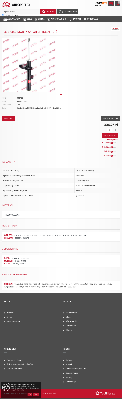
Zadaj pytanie (72, 373)
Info (36, 394)
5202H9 (74, 235)
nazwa (17, 15)
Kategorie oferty (14, 321)
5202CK (26, 235)
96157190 (82, 235)
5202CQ (42, 235)
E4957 (23, 261)
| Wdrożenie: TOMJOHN (46, 393)
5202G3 (58, 235)
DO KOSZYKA (109, 135)
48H (110, 155)
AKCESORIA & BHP (56, 19)
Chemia (69, 330)
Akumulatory (71, 312)
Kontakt (10, 312)
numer (7, 15)
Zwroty (69, 377)
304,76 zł (111, 125)
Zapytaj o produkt (110, 118)
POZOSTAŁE (90, 19)
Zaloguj (69, 360)
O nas (9, 317)
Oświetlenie (71, 326)
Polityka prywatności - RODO (20, 364)
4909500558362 (12, 215)
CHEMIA (39, 19)
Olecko (108, 142)
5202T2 (26, 238)
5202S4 (18, 238)
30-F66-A (15, 258)
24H (110, 151)
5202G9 (66, 235)
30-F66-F (25, 258)
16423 (16, 261)
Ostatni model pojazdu (76, 368)
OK (30, 394)
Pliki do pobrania (14, 368)
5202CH (17, 235)
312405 (15, 264)
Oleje (68, 317)
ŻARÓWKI (75, 19)
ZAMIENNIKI (8, 119)
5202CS (50, 235)
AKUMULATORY (12, 19)
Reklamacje (71, 382)
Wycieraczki (71, 321)
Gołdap (108, 147)
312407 (23, 264)
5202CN (33, 235)
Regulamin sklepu (15, 360)
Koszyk (69, 364)
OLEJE (27, 19)
